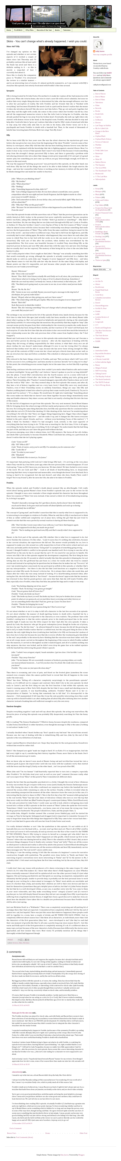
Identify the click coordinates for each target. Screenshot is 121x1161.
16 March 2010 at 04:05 (21, 1005)
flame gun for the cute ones (22, 1013)
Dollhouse (99, 120)
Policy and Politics (102, 200)
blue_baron (65, 1155)
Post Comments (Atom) (24, 1137)
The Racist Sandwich (102, 379)
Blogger (81, 1155)
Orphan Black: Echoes (103, 139)
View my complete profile (102, 55)
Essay (97, 189)
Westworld (99, 174)
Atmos (97, 284)
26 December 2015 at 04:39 (22, 1123)
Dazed (97, 303)
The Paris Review (101, 335)
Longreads (99, 322)
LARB (97, 314)
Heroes (98, 123)
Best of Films (100, 100)
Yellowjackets (100, 179)
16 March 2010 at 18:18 (21, 1064)
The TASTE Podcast (102, 382)
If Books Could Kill (102, 359)
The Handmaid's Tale (103, 171)
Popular (98, 148)
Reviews (15, 943)
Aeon (97, 278)
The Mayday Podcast (102, 376)
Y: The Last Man (101, 176)
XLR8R (97, 341)
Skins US (98, 159)
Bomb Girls (99, 114)
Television (67, 30)
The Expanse (100, 165)
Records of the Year (44, 30)
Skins (20, 943)
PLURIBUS (18, 30)
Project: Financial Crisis (104, 213)
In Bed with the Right (103, 362)
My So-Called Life (101, 128)
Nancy (97, 365)
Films (97, 105)
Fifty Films (30, 30)
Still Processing (101, 371)
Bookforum (99, 287)
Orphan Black (100, 136)
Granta (97, 311)
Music (97, 194)
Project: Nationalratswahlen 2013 (102, 227)
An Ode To (99, 281)
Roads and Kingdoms (103, 328)
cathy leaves (100, 51)
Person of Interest (102, 142)
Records (98, 108)
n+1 (96, 325)
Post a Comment (15, 1128)
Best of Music (100, 97)
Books (57, 30)
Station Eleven (100, 162)
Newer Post (11, 1133)
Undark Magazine (102, 338)
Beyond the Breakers (103, 353)
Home (8, 30)
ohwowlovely (17, 1072)
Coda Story (99, 295)
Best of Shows (100, 94)
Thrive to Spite (100, 260)
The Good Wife (100, 168)
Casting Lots (99, 356)
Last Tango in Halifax (103, 125)
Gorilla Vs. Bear (101, 308)
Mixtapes (98, 191)
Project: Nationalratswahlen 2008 (102, 220)
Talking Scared (100, 374)
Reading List (99, 236)
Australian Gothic (101, 351)
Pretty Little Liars (101, 150)
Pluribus (98, 145)
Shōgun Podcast (101, 368)
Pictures (98, 197)
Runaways (99, 153)
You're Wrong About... (103, 385)
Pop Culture (99, 205)
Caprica (98, 117)
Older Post (83, 1133)
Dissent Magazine (101, 306)
